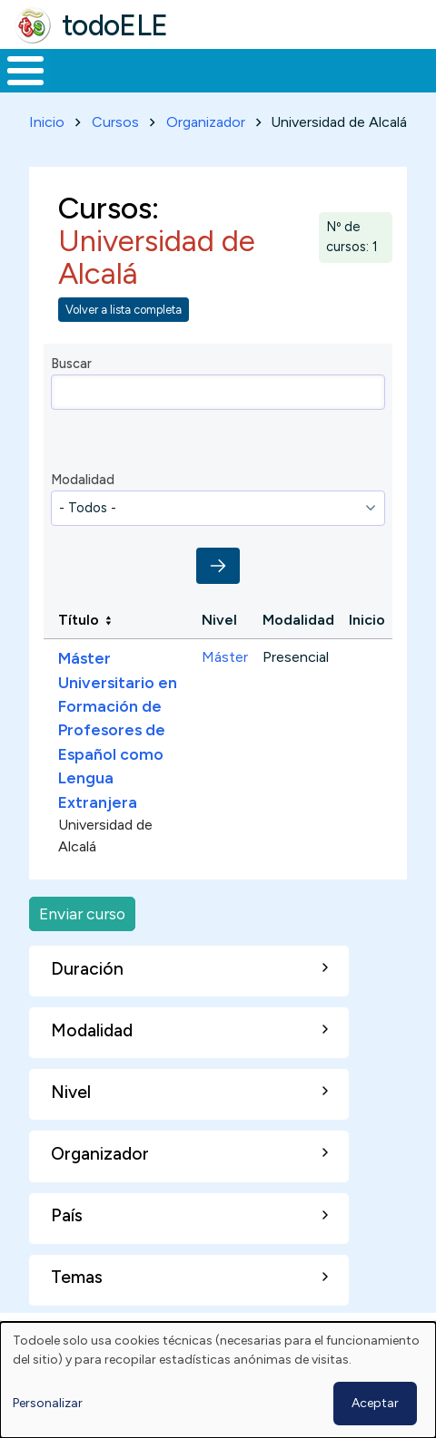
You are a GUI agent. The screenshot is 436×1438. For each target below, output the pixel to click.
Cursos (115, 122)
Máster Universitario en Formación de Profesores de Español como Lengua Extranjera (117, 729)
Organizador (205, 122)
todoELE (115, 25)
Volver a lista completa (123, 309)
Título (78, 619)
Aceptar (375, 1403)
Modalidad (82, 479)
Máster (225, 657)
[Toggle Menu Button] (25, 70)
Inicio (46, 122)
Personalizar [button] (48, 1403)
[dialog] (218, 1380)
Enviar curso (82, 913)
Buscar (71, 363)
